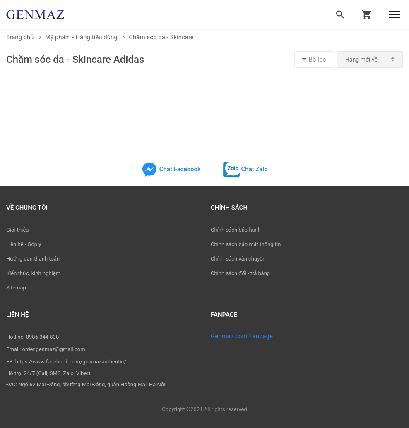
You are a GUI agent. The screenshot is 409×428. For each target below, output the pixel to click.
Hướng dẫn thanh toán (33, 259)
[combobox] (369, 59)
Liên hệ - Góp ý (23, 244)
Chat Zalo (245, 169)
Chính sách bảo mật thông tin (246, 244)
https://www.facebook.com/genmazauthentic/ (70, 362)
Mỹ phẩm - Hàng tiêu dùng (85, 37)
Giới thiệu (17, 230)
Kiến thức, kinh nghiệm (33, 273)
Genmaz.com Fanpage (242, 336)
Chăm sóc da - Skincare (161, 37)
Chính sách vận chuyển (238, 259)
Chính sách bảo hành (236, 230)
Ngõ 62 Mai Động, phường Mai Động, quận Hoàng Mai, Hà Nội (91, 384)
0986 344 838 (42, 337)
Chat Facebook (171, 169)
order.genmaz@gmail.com (53, 349)
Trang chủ (23, 37)
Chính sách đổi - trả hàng (240, 273)
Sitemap (16, 288)
